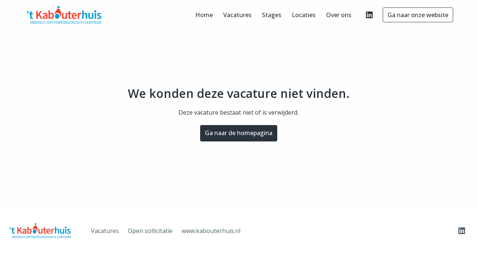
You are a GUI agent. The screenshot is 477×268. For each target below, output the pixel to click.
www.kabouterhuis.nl (210, 231)
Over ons (338, 15)
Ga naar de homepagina (238, 133)
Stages (271, 15)
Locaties (304, 15)
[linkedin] (369, 14)
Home (204, 15)
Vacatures (237, 15)
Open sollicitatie (150, 231)
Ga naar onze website (418, 15)
